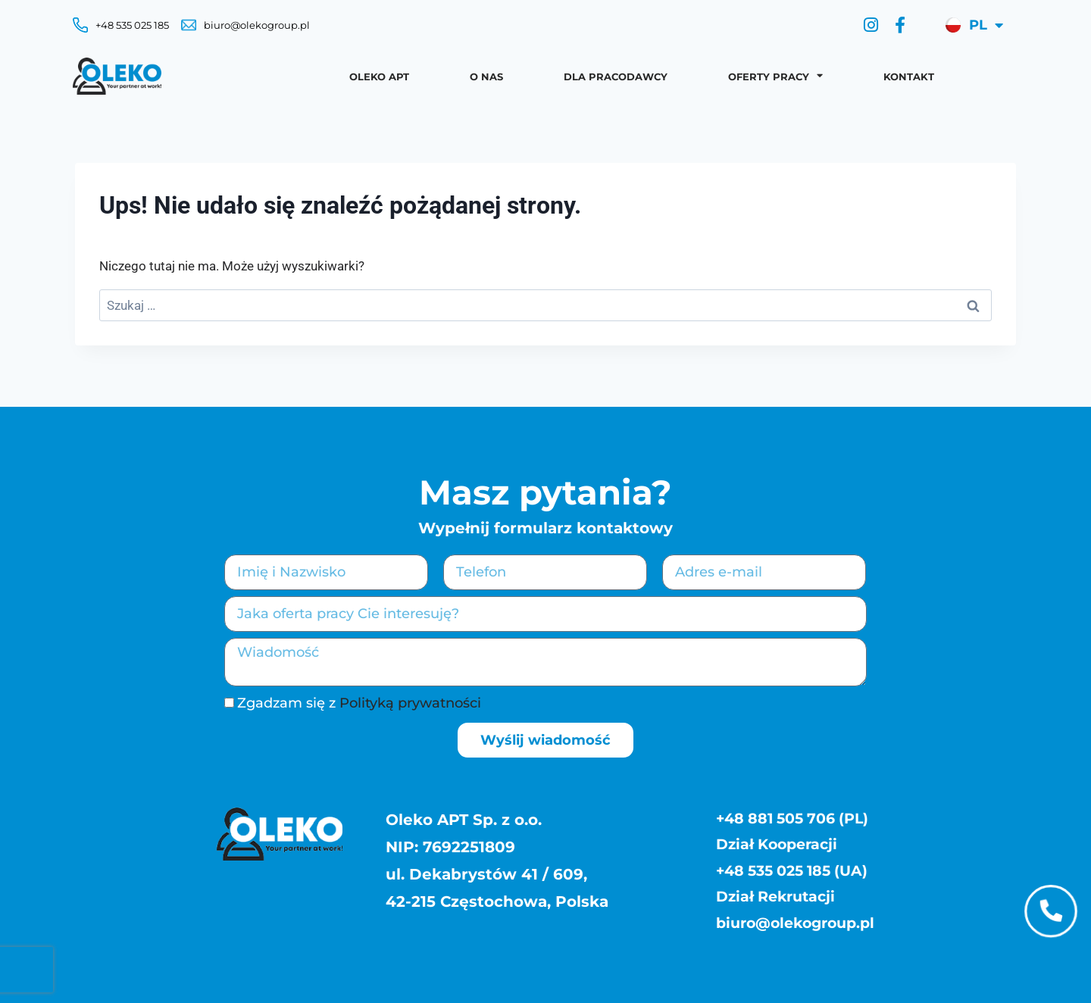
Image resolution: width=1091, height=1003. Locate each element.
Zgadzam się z (359, 703)
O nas (486, 76)
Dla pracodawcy (615, 76)
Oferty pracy (775, 76)
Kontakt (908, 76)
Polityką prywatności (410, 703)
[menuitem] (972, 25)
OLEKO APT (379, 76)
